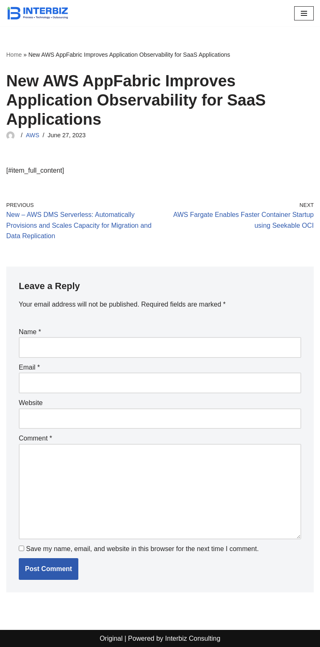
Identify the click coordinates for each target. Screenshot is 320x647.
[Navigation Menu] (304, 13)
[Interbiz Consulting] (37, 13)
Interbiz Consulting (192, 638)
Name (30, 331)
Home (14, 54)
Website (31, 402)
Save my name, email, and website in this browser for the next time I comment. (142, 548)
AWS (32, 135)
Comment (35, 438)
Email (29, 367)
